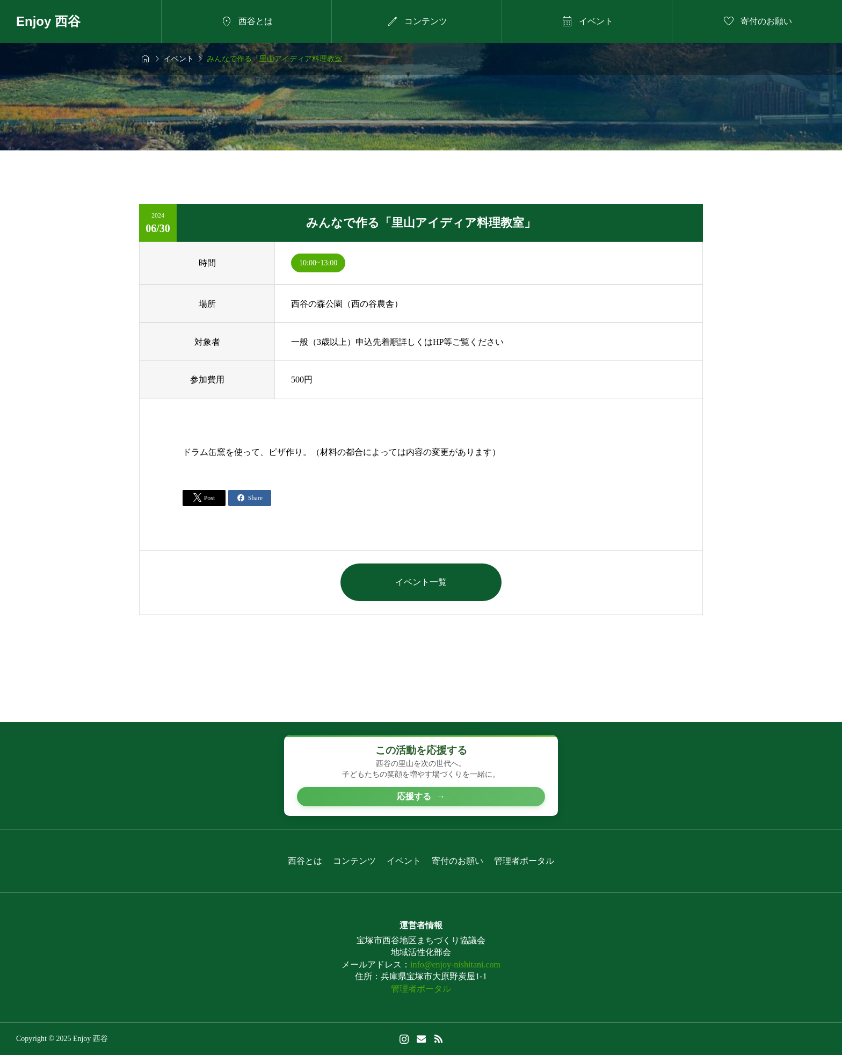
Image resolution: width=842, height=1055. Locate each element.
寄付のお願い (457, 860)
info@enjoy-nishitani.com (455, 964)
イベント (404, 860)
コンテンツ (354, 860)
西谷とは (305, 860)
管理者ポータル (524, 860)
